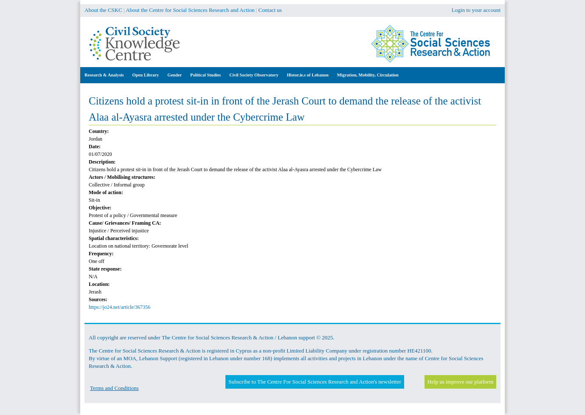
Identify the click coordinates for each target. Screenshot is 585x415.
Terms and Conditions (114, 388)
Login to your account (476, 10)
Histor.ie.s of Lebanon (308, 75)
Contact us (270, 10)
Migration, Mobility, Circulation (368, 75)
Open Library (145, 75)
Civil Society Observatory (253, 75)
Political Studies (205, 75)
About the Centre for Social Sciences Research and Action (190, 10)
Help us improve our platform (460, 381)
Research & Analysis (104, 75)
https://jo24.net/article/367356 (119, 307)
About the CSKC (103, 10)
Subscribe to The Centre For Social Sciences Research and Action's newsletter (314, 381)
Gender (174, 75)
